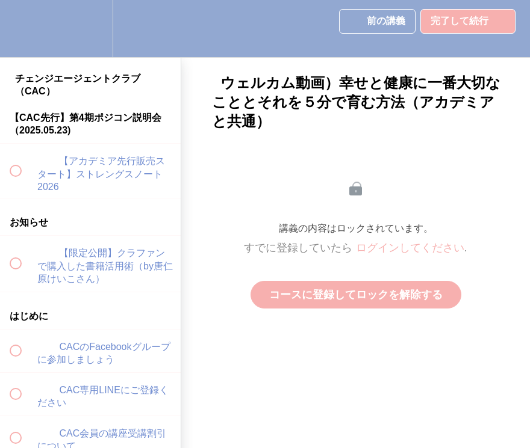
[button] (22, 28)
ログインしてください (410, 248)
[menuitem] (90, 28)
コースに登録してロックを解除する (356, 295)
